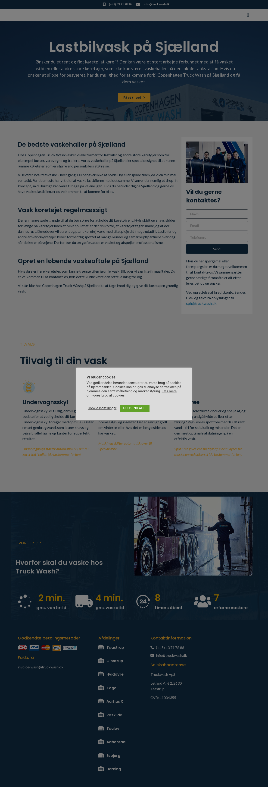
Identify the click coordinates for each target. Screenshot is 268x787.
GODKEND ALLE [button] (134, 408)
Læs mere (169, 391)
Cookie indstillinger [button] (102, 408)
